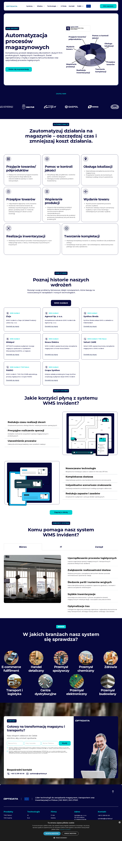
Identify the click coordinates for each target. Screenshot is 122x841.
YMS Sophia (8, 818)
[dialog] (61, 830)
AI (28, 815)
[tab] (61, 303)
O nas (53, 815)
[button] (31, 6)
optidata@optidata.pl (105, 818)
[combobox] (120, 822)
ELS (28, 818)
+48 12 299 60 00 (104, 815)
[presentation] (21, 758)
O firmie (63, 6)
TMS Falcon (8, 815)
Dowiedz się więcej (65, 829)
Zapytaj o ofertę (61, 512)
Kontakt (72, 6)
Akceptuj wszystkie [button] (52, 833)
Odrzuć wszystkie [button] (70, 833)
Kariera (53, 818)
